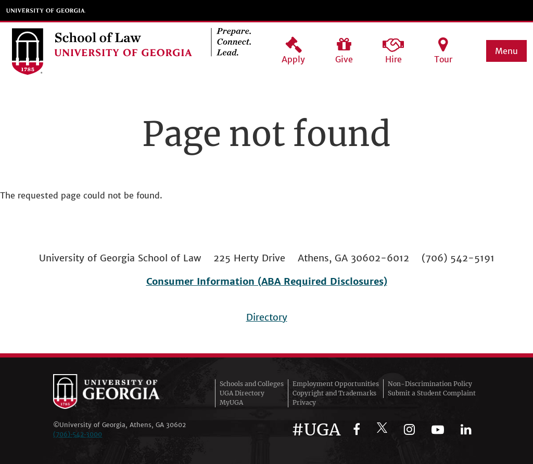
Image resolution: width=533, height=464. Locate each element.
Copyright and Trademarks (334, 393)
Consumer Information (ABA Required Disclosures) (266, 281)
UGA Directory (242, 393)
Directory (266, 317)
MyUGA (231, 402)
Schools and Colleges (252, 384)
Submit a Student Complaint (432, 393)
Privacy (304, 402)
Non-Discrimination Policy (430, 384)
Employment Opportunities (336, 384)
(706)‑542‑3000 (77, 434)
